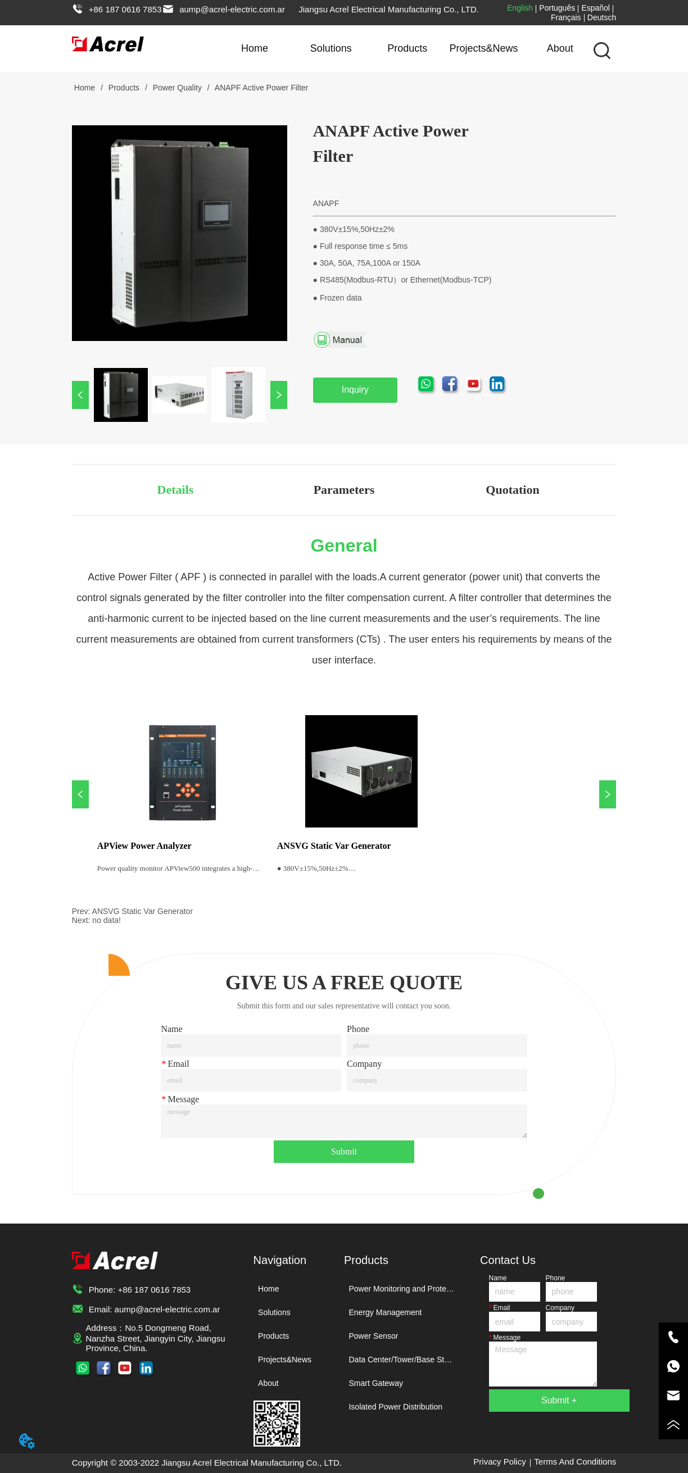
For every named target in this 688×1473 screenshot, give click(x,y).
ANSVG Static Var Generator (142, 911)
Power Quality (177, 87)
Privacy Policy (499, 1461)
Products (407, 48)
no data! (106, 920)
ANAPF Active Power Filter (261, 87)
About (560, 48)
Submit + (559, 1400)
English (520, 7)
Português (557, 7)
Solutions (331, 48)
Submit (344, 1151)
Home (254, 48)
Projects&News (483, 48)
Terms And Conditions (575, 1461)
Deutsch (601, 17)
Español (595, 7)
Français (566, 17)
